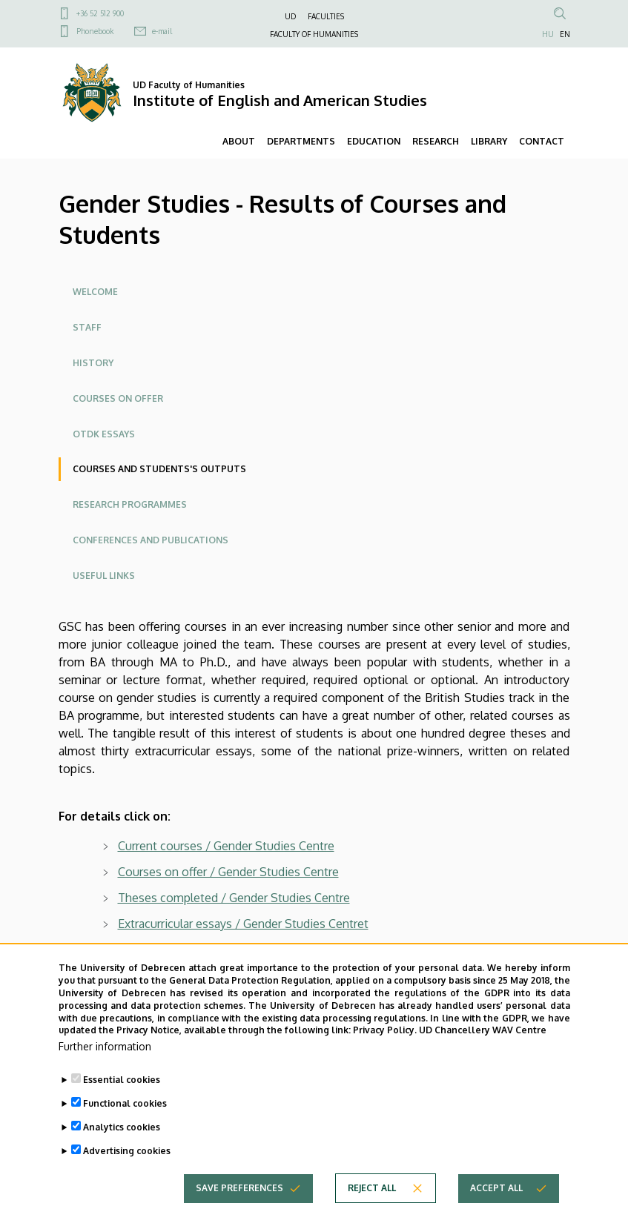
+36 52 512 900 (100, 13)
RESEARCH (435, 141)
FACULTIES (326, 16)
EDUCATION (373, 141)
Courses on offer (118, 398)
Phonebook (94, 31)
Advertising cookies (127, 1176)
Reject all (372, 1213)
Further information (105, 1072)
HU (548, 34)
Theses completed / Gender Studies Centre (234, 897)
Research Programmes (130, 504)
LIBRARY (489, 141)
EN (565, 34)
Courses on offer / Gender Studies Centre (228, 871)
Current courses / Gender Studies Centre (226, 845)
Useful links (104, 575)
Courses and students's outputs (159, 468)
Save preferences (239, 1213)
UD (290, 16)
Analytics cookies (121, 1153)
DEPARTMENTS (301, 141)
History (93, 362)
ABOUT (238, 141)
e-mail (162, 31)
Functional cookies (125, 1129)
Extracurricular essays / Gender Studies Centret (243, 923)
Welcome (95, 291)
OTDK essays (104, 434)
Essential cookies (121, 1105)
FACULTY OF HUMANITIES (314, 34)
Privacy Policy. (385, 1055)
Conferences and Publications (150, 540)
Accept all (496, 1213)
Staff (87, 327)
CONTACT (541, 141)
